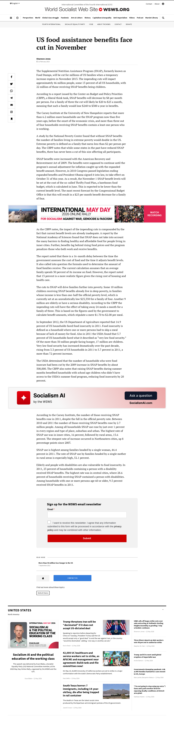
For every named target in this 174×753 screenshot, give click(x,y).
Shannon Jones (43, 58)
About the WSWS (103, 24)
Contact (149, 4)
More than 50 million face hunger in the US (56, 563)
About (157, 4)
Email (50, 509)
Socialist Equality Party (75, 24)
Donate (129, 24)
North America (13, 614)
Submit (87, 538)
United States (43, 593)
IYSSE (91, 24)
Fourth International (51, 24)
